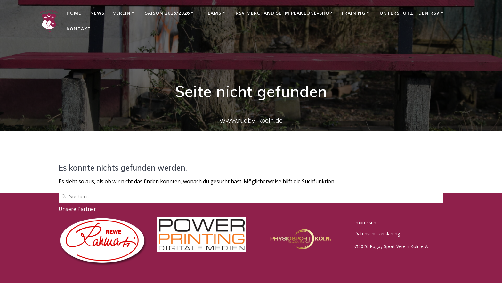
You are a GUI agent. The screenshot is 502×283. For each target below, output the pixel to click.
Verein (122, 13)
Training (353, 13)
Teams (212, 13)
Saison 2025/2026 (167, 13)
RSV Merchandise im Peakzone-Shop (284, 13)
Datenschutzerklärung (377, 233)
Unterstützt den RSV (410, 13)
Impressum (366, 223)
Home (74, 13)
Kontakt (79, 29)
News (97, 13)
